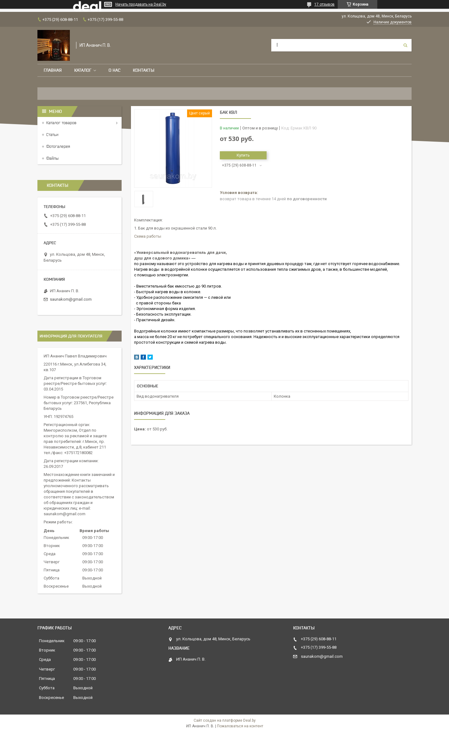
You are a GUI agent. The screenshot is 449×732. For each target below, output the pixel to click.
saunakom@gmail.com (71, 299)
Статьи (52, 134)
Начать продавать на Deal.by (140, 4)
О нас (114, 70)
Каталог (82, 70)
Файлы (52, 158)
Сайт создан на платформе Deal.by (225, 720)
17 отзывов (324, 4)
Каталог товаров (61, 122)
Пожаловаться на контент (240, 726)
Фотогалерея (58, 146)
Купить (243, 155)
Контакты (143, 70)
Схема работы (147, 236)
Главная (53, 70)
